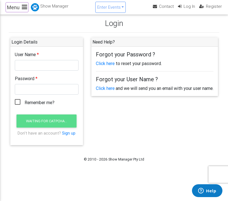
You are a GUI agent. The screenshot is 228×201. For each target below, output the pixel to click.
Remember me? (39, 107)
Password (24, 83)
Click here (105, 68)
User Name (25, 59)
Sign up (68, 137)
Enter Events (109, 9)
